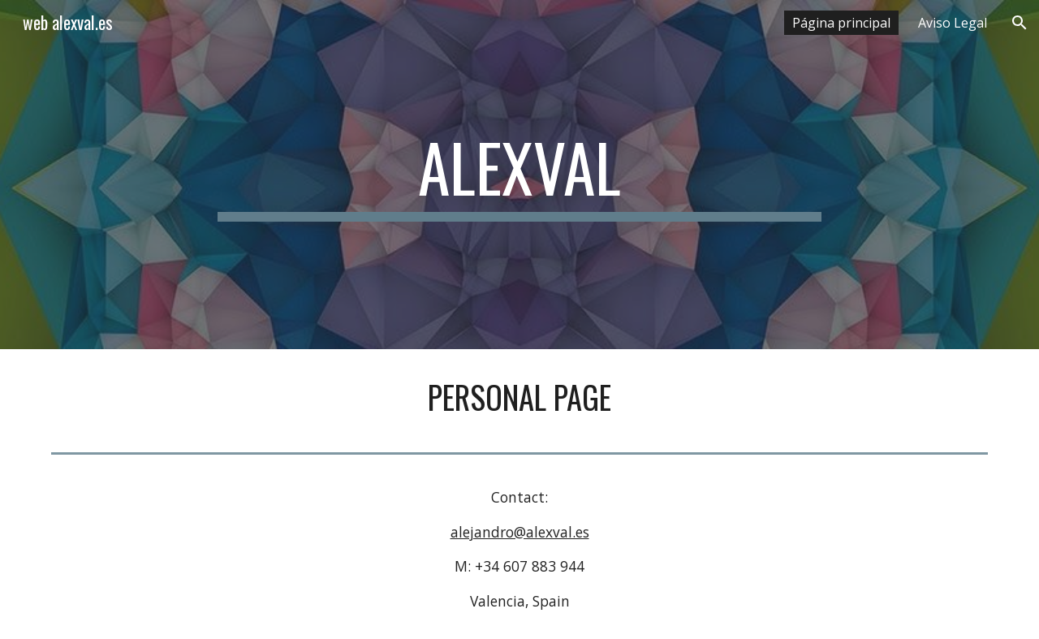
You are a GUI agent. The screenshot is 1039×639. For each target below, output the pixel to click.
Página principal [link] (841, 23)
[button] (1019, 22)
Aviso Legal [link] (952, 23)
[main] (519, 174)
